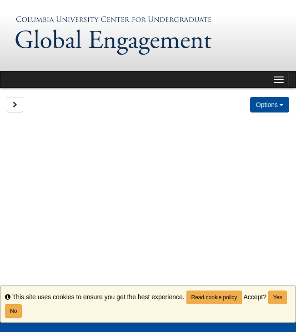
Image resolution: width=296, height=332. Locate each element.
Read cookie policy (214, 297)
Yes (277, 297)
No (13, 311)
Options (269, 104)
